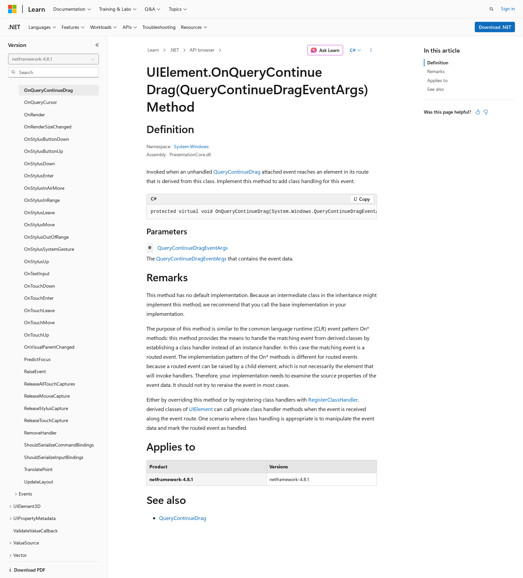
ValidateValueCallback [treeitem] (35, 530)
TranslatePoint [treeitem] (38, 469)
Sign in (508, 8)
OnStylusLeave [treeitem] (39, 212)
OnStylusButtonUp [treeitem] (43, 151)
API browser (202, 50)
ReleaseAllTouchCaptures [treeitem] (49, 384)
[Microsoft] (12, 9)
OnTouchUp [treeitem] (36, 335)
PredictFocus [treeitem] (37, 359)
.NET (174, 50)
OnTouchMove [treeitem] (39, 322)
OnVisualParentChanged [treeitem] (49, 347)
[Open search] (491, 9)
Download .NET (495, 27)
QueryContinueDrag (236, 171)
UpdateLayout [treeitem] (38, 481)
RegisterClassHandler (333, 399)
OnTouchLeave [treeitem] (39, 310)
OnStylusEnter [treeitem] (39, 175)
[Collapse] (97, 45)
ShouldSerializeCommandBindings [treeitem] (59, 445)
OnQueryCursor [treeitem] (40, 102)
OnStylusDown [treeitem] (39, 163)
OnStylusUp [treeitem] (36, 261)
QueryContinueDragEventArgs (192, 247)
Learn (153, 50)
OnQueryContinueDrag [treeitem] (48, 90)
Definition (437, 62)
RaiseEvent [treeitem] (35, 371)
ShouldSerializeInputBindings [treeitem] (53, 457)
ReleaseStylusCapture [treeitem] (46, 408)
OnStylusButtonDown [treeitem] (46, 139)
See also (435, 89)
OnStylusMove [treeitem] (39, 224)
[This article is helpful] (478, 112)
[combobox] (53, 59)
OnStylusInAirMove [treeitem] (44, 188)
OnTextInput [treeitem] (37, 273)
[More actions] (371, 50)
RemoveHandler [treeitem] (40, 432)
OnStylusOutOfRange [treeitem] (46, 237)
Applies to (437, 80)
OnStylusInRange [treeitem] (42, 200)
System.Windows (191, 146)
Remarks (436, 71)
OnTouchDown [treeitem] (39, 286)
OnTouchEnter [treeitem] (39, 298)
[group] (261, 212)
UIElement (201, 408)
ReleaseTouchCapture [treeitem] (46, 420)
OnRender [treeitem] (34, 114)
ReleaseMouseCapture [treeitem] (47, 396)
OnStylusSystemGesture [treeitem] (49, 249)
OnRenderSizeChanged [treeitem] (47, 126)
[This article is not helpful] (486, 112)
